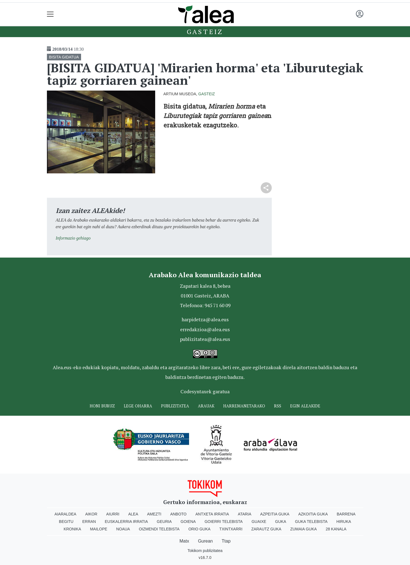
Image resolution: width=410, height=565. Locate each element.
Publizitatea (175, 406)
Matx (184, 541)
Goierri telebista (224, 521)
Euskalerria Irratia (126, 521)
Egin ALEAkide (305, 406)
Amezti (154, 514)
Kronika (72, 529)
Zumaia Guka (303, 529)
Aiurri (112, 514)
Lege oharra (138, 406)
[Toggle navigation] (50, 14)
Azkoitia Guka (313, 514)
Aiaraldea (65, 514)
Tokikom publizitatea (204, 550)
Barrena (346, 514)
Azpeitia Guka (274, 514)
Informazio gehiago (73, 238)
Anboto (178, 514)
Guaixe (258, 521)
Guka (280, 521)
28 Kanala (336, 529)
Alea (133, 514)
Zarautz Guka (266, 529)
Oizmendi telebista (159, 529)
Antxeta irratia (212, 514)
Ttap (226, 541)
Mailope (98, 529)
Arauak (206, 406)
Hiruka (343, 521)
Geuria (164, 521)
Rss (277, 406)
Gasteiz (205, 31)
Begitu (66, 521)
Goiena (188, 521)
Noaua (123, 529)
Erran (89, 521)
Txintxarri (230, 529)
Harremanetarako (244, 406)
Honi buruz (102, 406)
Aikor (91, 514)
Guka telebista (311, 521)
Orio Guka (199, 529)
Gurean (205, 541)
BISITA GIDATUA (64, 57)
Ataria (244, 514)
